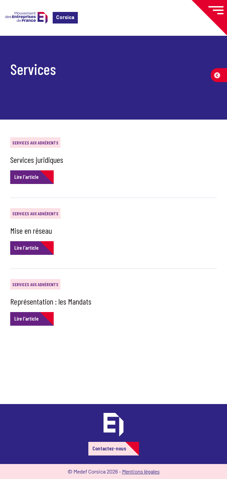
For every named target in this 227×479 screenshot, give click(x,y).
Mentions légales (141, 471)
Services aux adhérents (35, 142)
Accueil (16, 46)
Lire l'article (26, 176)
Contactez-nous (109, 448)
